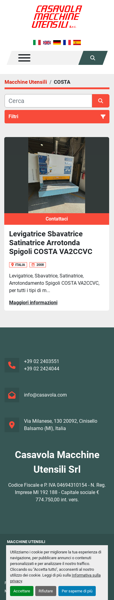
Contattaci (57, 219)
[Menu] (24, 58)
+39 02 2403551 (41, 361)
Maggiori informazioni (33, 302)
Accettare (21, 591)
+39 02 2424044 (41, 369)
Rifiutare (46, 591)
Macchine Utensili (26, 541)
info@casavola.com (45, 395)
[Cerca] (48, 101)
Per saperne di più (77, 591)
